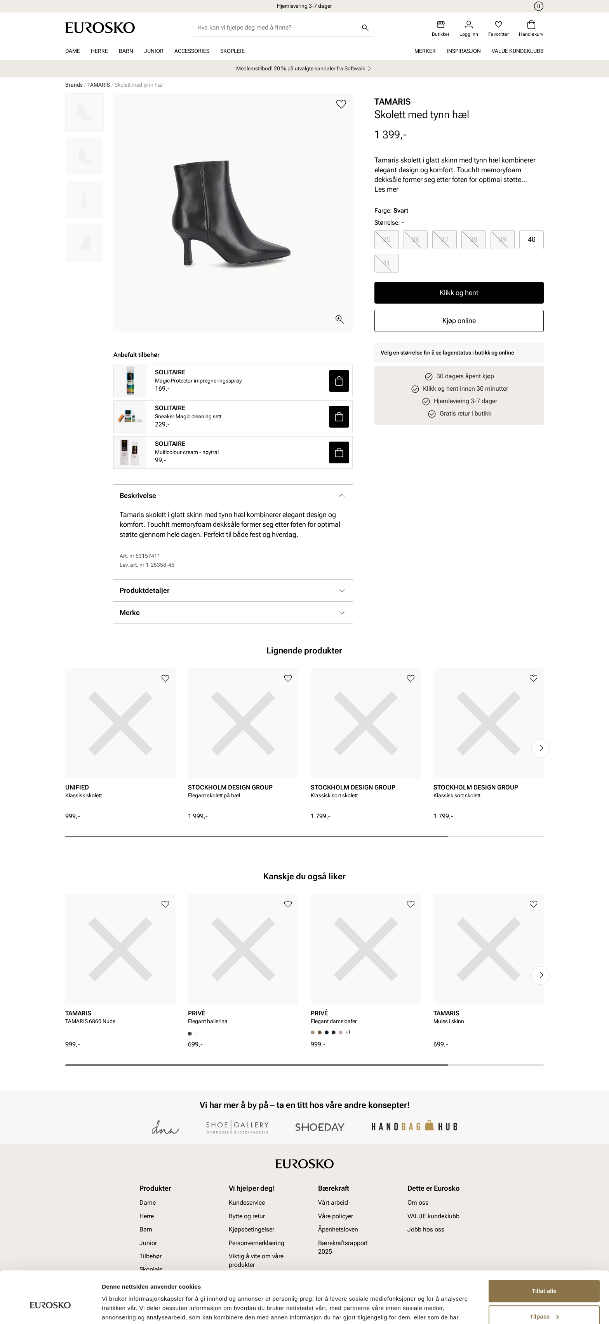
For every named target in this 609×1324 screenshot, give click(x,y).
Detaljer (113, 1308)
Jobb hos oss (425, 1229)
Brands (74, 85)
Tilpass (544, 1276)
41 (386, 263)
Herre (99, 51)
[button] (339, 381)
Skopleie (232, 51)
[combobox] (277, 27)
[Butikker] (441, 28)
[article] (120, 740)
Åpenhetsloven (338, 1229)
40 (532, 239)
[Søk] (365, 27)
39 (502, 239)
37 (445, 239)
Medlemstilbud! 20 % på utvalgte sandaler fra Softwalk (304, 69)
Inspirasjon (464, 51)
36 (415, 239)
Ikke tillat (544, 1302)
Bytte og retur (247, 1215)
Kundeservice (247, 1202)
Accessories (191, 51)
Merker (425, 51)
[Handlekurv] (531, 28)
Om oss (417, 1202)
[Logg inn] (468, 28)
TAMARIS (98, 85)
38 (473, 239)
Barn (126, 51)
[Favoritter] (498, 28)
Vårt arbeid (333, 1202)
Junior (154, 51)
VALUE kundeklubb (518, 51)
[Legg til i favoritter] (341, 104)
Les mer (386, 189)
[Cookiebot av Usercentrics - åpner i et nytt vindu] (50, 1309)
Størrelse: (387, 222)
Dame (72, 51)
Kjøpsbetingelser (251, 1229)
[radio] (386, 239)
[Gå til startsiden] (100, 27)
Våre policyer (335, 1215)
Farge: (391, 210)
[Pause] (537, 6)
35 (386, 239)
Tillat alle (544, 1251)
